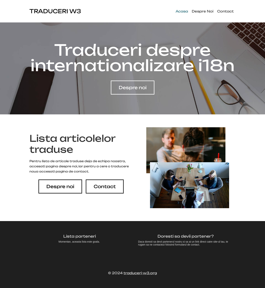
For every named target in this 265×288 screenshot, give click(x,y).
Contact (225, 11)
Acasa (182, 11)
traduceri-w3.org (140, 273)
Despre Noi (202, 11)
